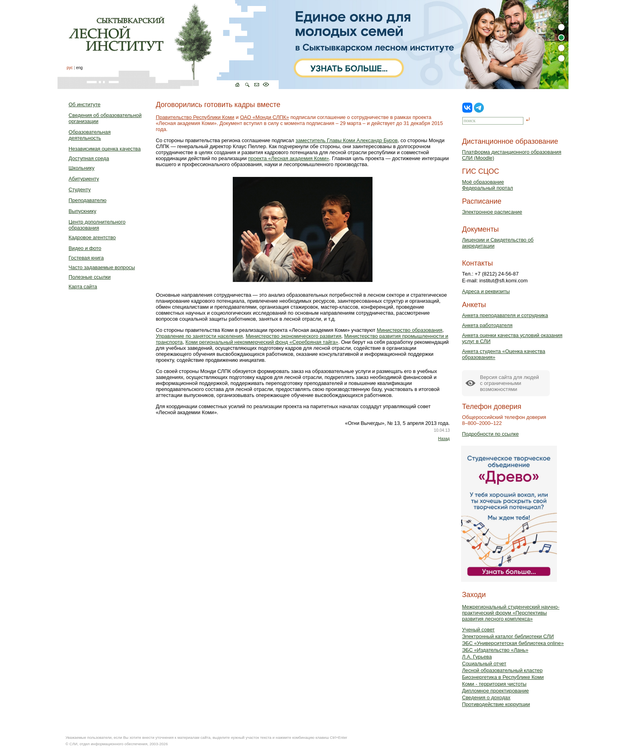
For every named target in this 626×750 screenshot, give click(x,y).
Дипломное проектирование (495, 691)
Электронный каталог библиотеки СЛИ (508, 636)
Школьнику (82, 168)
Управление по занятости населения (199, 336)
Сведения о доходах (486, 697)
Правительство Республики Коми (195, 117)
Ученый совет (478, 630)
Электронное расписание (492, 212)
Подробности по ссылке (490, 434)
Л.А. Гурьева (477, 657)
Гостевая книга (86, 258)
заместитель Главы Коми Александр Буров (346, 140)
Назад (444, 439)
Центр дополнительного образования (97, 225)
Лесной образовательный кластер (502, 670)
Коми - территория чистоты (494, 684)
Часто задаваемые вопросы (102, 267)
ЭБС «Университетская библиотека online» (513, 643)
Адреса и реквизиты (486, 291)
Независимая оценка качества (105, 149)
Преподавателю (88, 200)
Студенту (80, 189)
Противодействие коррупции (496, 704)
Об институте (85, 104)
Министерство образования (409, 330)
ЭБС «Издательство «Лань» (495, 650)
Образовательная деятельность (90, 135)
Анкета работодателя (487, 325)
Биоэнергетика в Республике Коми (503, 677)
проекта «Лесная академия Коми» (288, 158)
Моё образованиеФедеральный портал (487, 185)
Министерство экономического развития (293, 336)
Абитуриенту (84, 179)
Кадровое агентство (92, 237)
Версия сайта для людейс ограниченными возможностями (509, 383)
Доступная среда (89, 158)
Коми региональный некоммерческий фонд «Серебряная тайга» (262, 342)
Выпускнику (82, 211)
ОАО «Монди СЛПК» (264, 117)
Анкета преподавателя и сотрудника (505, 315)
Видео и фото (85, 248)
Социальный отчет (484, 664)
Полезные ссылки (90, 277)
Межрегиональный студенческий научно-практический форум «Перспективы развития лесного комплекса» (510, 613)
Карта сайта (83, 287)
